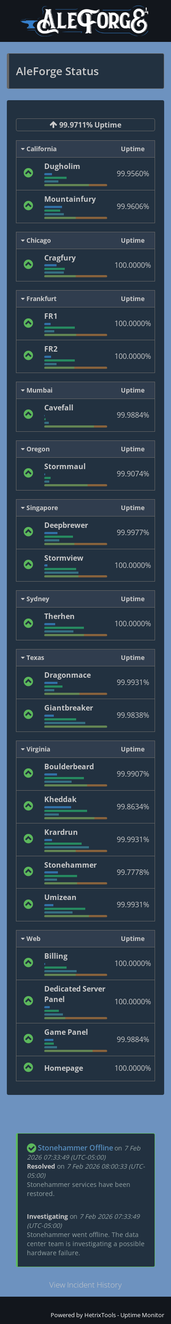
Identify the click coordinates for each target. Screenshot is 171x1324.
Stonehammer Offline (75, 1148)
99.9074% (133, 474)
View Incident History (85, 1284)
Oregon (35, 449)
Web (31, 938)
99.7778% (133, 872)
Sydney (35, 598)
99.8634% (133, 807)
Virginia (35, 749)
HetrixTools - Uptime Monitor (124, 1315)
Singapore (39, 507)
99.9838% (133, 715)
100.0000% (132, 265)
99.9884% (133, 415)
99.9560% (133, 174)
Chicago (36, 240)
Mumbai (36, 390)
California (39, 148)
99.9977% (133, 532)
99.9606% (133, 206)
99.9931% (133, 682)
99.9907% (133, 774)
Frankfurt (39, 298)
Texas (32, 657)
